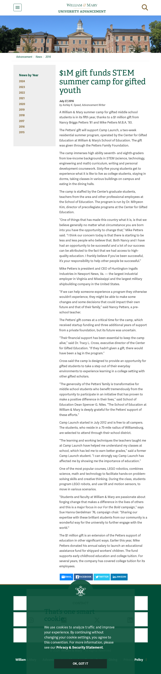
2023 (22, 87)
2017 (21, 121)
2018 (22, 115)
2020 (22, 104)
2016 (48, 56)
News (39, 56)
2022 (22, 92)
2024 (22, 81)
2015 (22, 132)
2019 (22, 109)
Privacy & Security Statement (79, 647)
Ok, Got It (80, 664)
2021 (22, 98)
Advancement (24, 56)
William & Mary (25, 660)
